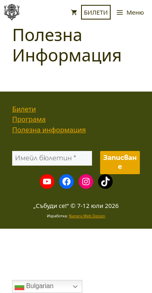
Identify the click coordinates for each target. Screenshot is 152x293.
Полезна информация (49, 129)
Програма (29, 119)
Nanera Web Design (87, 216)
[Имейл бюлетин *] (52, 158)
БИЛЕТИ (96, 12)
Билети (24, 109)
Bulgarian (34, 286)
